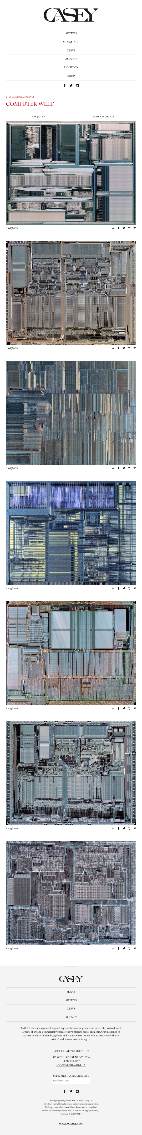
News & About (103, 116)
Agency (71, 59)
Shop (71, 76)
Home (71, 992)
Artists (71, 33)
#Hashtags (71, 42)
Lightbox (71, 67)
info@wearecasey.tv (71, 1065)
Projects (38, 116)
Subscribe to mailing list (71, 1076)
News (71, 51)
